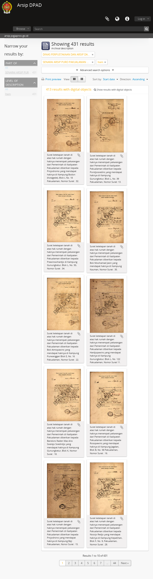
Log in (141, 19)
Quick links (127, 19)
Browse (20, 29)
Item (8, 95)
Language (117, 19)
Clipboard (107, 19)
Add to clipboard (79, 155)
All (6, 68)
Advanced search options (95, 70)
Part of (11, 62)
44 (114, 563)
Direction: (125, 79)
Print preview (51, 79)
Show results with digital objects (113, 89)
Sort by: (97, 79)
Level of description (15, 82)
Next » (124, 563)
